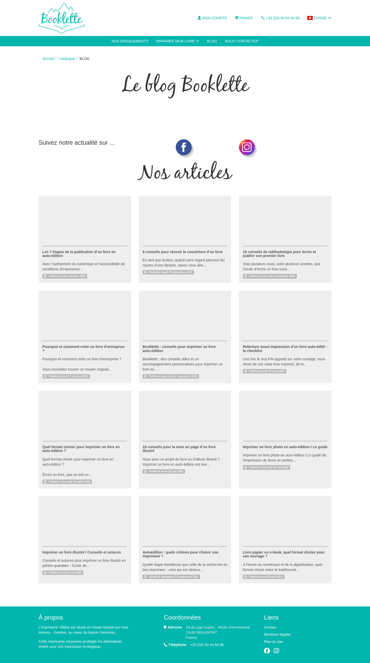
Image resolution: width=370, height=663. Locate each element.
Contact (270, 627)
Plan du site (273, 642)
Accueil (48, 59)
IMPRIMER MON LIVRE (178, 41)
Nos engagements (130, 41)
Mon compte (212, 18)
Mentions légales (277, 634)
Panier (244, 18)
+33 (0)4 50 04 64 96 (280, 18)
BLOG (212, 41)
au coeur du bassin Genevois (91, 632)
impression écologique (82, 646)
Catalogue (67, 59)
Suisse (319, 18)
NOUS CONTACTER (241, 41)
